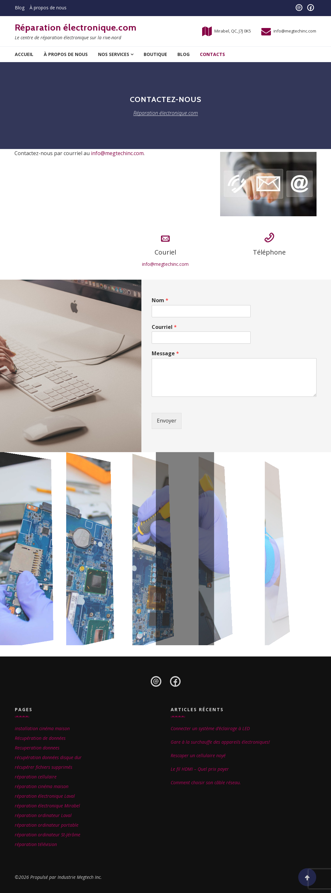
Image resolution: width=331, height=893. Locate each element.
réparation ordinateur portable (46, 825)
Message (165, 353)
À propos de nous (48, 8)
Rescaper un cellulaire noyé (198, 755)
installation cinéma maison (42, 728)
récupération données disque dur (48, 757)
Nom (160, 300)
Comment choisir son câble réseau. (206, 782)
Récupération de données (40, 738)
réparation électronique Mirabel (47, 806)
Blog (19, 8)
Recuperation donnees (37, 748)
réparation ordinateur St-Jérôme (47, 835)
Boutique (155, 54)
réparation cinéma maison (41, 786)
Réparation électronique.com (76, 27)
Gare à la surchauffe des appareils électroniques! (220, 742)
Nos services (113, 54)
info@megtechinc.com (294, 31)
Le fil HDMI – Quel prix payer (200, 769)
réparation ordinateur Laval (43, 815)
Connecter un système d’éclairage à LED (210, 728)
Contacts (212, 54)
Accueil (24, 54)
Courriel (164, 327)
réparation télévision (36, 844)
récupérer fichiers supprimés (43, 767)
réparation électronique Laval (45, 796)
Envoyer (166, 420)
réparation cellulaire (36, 777)
